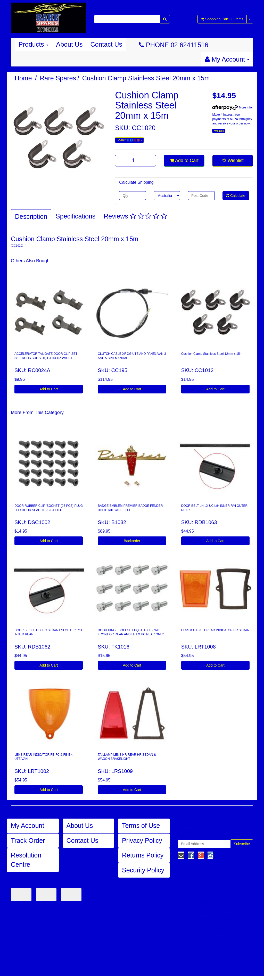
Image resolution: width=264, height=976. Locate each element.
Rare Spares (58, 78)
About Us (69, 44)
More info (232, 107)
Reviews (135, 216)
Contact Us (106, 44)
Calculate (235, 195)
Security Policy (143, 870)
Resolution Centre (26, 860)
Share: (129, 140)
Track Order (28, 840)
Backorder (132, 541)
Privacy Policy (142, 840)
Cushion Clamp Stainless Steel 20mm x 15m (146, 78)
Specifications (75, 216)
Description (31, 216)
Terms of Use (141, 825)
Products (33, 44)
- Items (222, 19)
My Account (27, 825)
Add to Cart (184, 160)
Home (23, 78)
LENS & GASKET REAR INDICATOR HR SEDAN (215, 630)
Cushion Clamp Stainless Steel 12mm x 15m (211, 354)
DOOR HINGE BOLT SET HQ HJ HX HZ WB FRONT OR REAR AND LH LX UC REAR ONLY (131, 632)
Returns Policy (142, 855)
